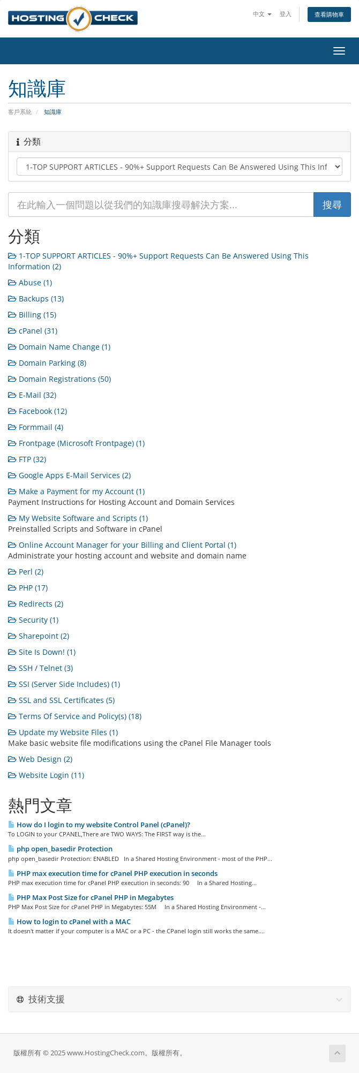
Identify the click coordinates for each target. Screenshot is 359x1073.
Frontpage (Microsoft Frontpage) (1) (76, 443)
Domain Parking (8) (47, 363)
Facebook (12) (37, 411)
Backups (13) (36, 298)
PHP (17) (28, 588)
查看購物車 (329, 14)
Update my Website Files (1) (63, 732)
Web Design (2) (40, 759)
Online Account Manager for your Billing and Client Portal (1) (122, 545)
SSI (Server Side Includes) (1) (64, 684)
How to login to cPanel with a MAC (69, 921)
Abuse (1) (30, 282)
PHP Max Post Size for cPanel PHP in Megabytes (91, 897)
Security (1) (33, 620)
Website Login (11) (46, 775)
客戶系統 (20, 112)
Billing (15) (32, 314)
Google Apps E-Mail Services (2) (69, 475)
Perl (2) (25, 571)
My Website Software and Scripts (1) (78, 518)
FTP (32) (27, 459)
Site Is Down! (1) (42, 652)
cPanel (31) (32, 331)
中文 (262, 14)
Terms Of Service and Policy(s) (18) (74, 716)
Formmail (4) (35, 427)
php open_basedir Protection (60, 848)
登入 (285, 14)
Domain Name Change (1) (59, 347)
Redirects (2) (35, 604)
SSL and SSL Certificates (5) (61, 700)
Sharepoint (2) (38, 636)
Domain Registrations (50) (59, 379)
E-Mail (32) (32, 395)
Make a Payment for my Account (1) (76, 491)
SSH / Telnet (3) (40, 668)
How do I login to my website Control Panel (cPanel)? (99, 824)
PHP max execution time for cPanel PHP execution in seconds (113, 873)
